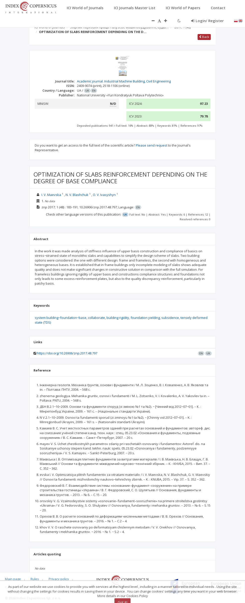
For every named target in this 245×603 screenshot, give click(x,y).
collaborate (96, 317)
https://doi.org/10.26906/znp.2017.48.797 (67, 353)
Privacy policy (59, 579)
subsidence (170, 317)
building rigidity (117, 317)
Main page (13, 579)
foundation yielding (145, 317)
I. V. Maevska (51, 194)
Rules (35, 579)
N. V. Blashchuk (77, 194)
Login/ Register (207, 20)
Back (204, 37)
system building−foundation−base (60, 317)
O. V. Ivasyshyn (104, 194)
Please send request (151, 145)
